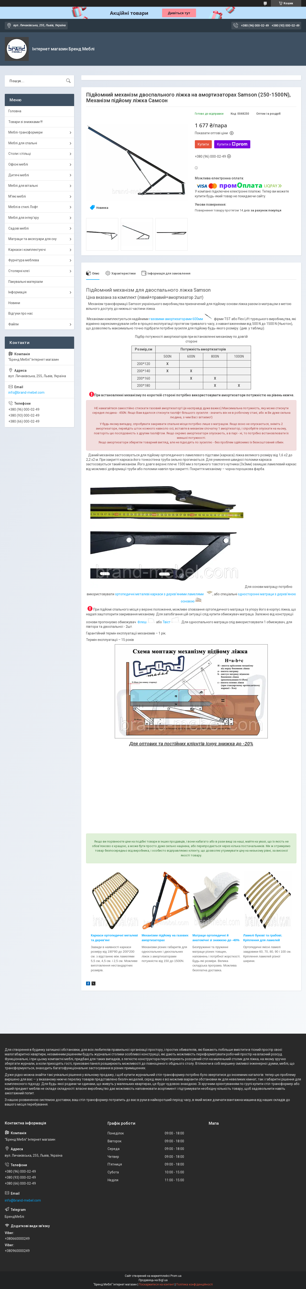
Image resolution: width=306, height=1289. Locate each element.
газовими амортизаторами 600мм (176, 319)
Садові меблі (18, 228)
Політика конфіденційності (194, 1284)
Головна (14, 111)
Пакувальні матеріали (25, 282)
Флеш (142, 622)
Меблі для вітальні (23, 186)
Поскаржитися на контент (156, 1284)
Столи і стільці (19, 154)
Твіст (166, 622)
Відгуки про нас (20, 313)
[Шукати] (68, 81)
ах (163, 940)
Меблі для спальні (22, 143)
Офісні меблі (18, 164)
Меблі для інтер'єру (23, 218)
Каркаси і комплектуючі (27, 250)
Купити (203, 144)
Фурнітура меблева (23, 260)
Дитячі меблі (18, 175)
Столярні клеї (19, 271)
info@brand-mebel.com (26, 392)
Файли (13, 324)
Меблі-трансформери (25, 132)
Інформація (17, 292)
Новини (14, 303)
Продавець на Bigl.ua (153, 1280)
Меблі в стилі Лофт (23, 207)
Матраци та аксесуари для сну (32, 239)
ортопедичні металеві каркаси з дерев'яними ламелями (160, 594)
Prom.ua (175, 1276)
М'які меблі (17, 196)
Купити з (232, 144)
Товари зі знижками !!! (25, 122)
